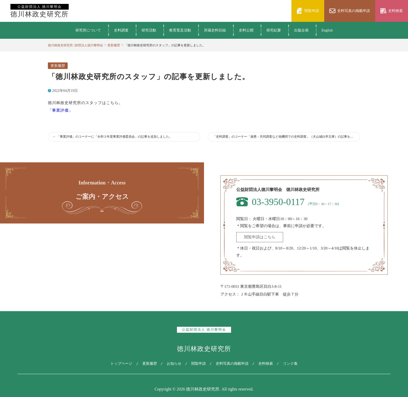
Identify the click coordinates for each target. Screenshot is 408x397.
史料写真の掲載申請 (232, 364)
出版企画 (301, 30)
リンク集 (291, 364)
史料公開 (246, 30)
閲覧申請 (198, 364)
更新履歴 (113, 45)
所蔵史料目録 (215, 30)
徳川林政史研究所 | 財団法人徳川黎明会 (75, 45)
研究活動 (149, 30)
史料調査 (121, 30)
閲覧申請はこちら (259, 237)
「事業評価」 (60, 110)
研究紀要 (273, 30)
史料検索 (266, 364)
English (327, 30)
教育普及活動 (180, 30)
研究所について (88, 30)
